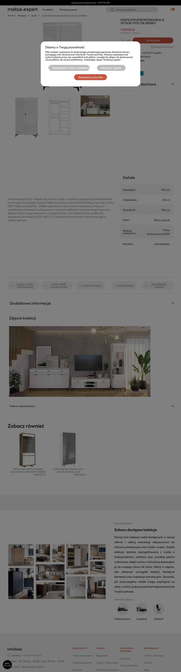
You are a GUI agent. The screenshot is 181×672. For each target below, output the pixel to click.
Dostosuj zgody (111, 68)
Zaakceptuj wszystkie (90, 77)
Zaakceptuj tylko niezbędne (71, 68)
